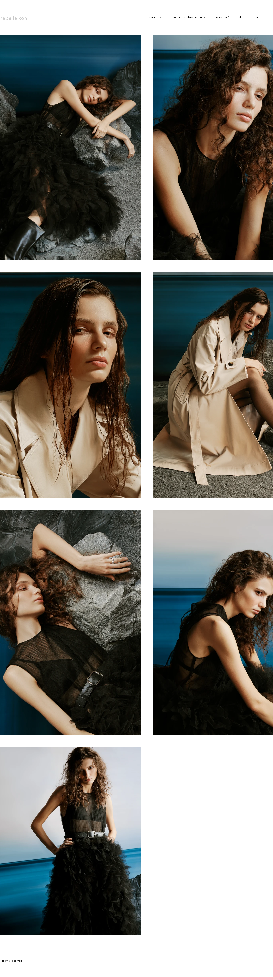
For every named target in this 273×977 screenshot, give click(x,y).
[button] (189, 17)
